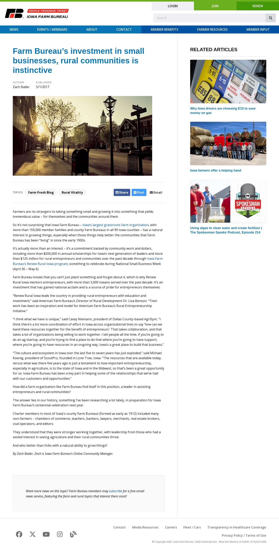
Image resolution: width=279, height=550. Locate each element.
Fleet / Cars (192, 527)
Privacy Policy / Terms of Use (244, 535)
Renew (258, 6)
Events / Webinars (52, 29)
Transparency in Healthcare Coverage (236, 527)
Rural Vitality (72, 192)
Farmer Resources (212, 29)
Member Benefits (164, 29)
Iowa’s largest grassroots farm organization (115, 225)
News (14, 29)
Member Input (258, 29)
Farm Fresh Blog (41, 192)
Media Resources (145, 527)
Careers (171, 527)
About (91, 29)
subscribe (115, 491)
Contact (124, 29)
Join (215, 6)
